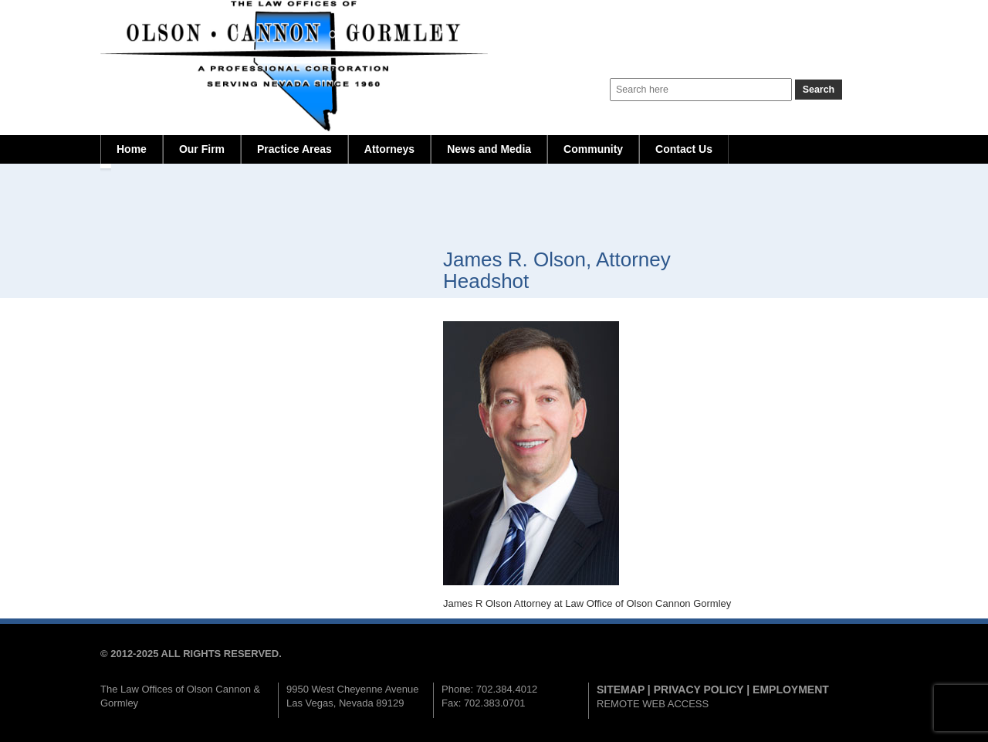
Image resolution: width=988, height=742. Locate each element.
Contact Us (683, 149)
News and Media (489, 149)
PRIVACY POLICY (699, 689)
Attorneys (389, 149)
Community (593, 149)
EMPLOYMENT (791, 689)
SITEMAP (621, 689)
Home (132, 149)
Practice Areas (294, 149)
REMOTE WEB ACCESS (653, 704)
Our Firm (202, 149)
